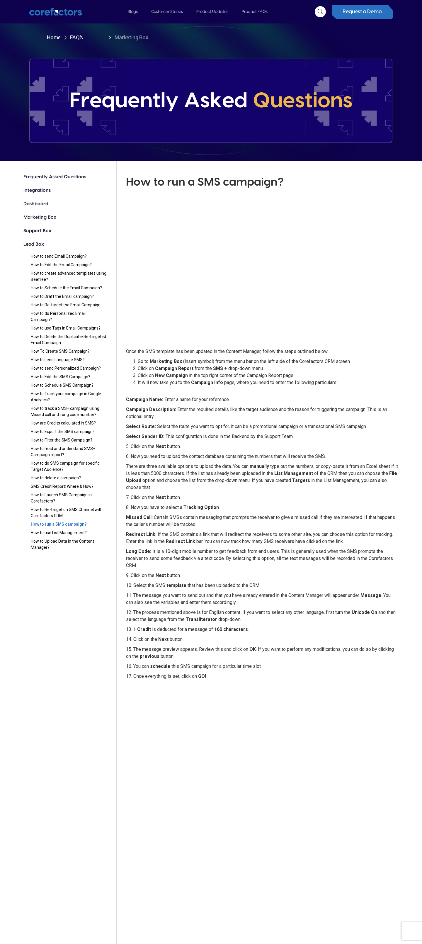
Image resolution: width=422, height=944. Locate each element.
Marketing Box (39, 217)
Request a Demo (362, 11)
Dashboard (35, 203)
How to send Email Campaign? (59, 256)
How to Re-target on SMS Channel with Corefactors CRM (67, 512)
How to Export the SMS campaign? (63, 431)
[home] (61, 12)
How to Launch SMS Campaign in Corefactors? (61, 498)
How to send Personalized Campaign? (66, 368)
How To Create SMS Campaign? (60, 351)
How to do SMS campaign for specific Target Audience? (65, 466)
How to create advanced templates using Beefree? (68, 276)
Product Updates (212, 12)
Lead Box (33, 244)
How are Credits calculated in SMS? (63, 423)
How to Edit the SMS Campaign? (60, 376)
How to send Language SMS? (58, 359)
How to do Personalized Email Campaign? (58, 316)
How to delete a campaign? (56, 478)
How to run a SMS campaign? (59, 524)
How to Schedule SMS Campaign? (62, 385)
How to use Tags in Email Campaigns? (66, 328)
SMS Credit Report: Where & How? (62, 486)
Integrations (37, 190)
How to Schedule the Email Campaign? (66, 288)
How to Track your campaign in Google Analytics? (66, 396)
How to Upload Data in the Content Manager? (62, 544)
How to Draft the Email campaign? (62, 296)
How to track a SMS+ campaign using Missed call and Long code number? (65, 411)
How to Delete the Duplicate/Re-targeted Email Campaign (68, 339)
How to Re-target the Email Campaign (66, 305)
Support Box (37, 230)
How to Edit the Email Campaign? (61, 264)
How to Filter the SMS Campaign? (61, 440)
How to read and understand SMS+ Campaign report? (63, 451)
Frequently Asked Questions (54, 176)
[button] (133, 12)
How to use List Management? (59, 532)
